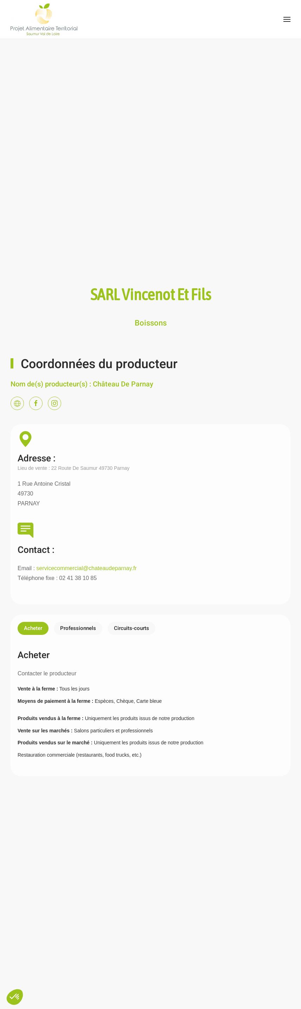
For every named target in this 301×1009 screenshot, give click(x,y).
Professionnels (78, 628)
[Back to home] (44, 19)
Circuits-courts (131, 628)
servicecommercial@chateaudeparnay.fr (86, 568)
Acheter (33, 628)
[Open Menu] (286, 19)
